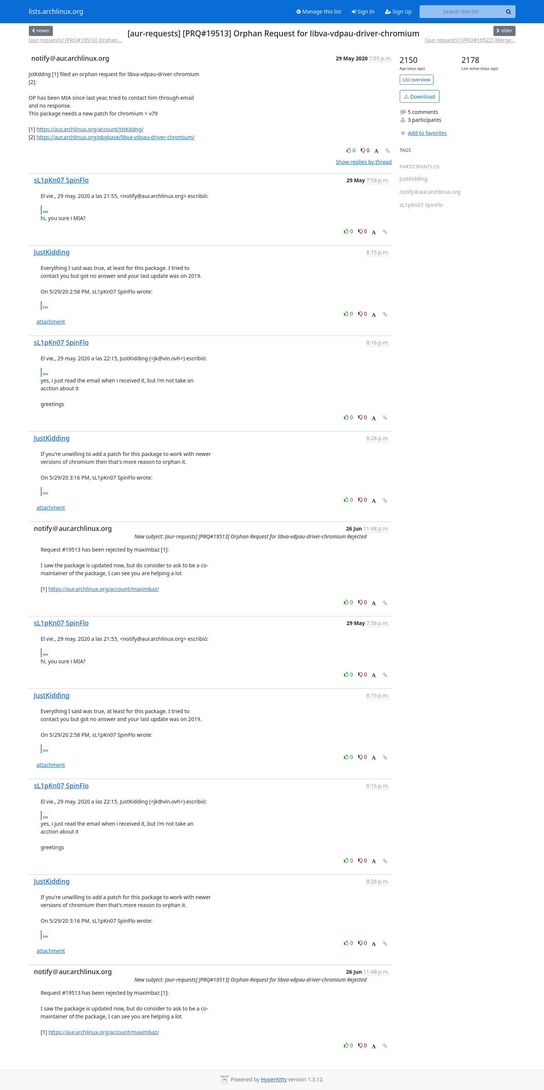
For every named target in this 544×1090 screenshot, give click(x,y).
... (45, 209)
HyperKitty (274, 1079)
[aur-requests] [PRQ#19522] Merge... (470, 39)
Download (419, 96)
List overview (416, 79)
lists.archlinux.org (56, 11)
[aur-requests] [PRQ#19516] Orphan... (75, 39)
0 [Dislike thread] (365, 150)
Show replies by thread (364, 161)
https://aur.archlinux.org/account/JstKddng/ (89, 129)
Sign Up (398, 11)
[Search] (509, 11)
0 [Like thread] (352, 150)
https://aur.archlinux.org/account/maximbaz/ (103, 588)
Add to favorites (423, 132)
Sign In (363, 11)
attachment (51, 321)
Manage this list (318, 11)
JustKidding (52, 251)
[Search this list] (461, 11)
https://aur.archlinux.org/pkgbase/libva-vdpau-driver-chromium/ (115, 137)
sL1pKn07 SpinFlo (61, 179)
